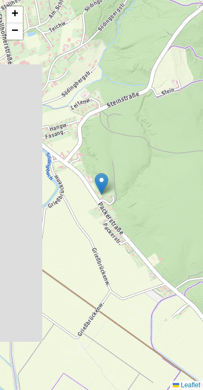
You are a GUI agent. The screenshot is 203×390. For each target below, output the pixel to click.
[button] (101, 184)
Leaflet (186, 385)
